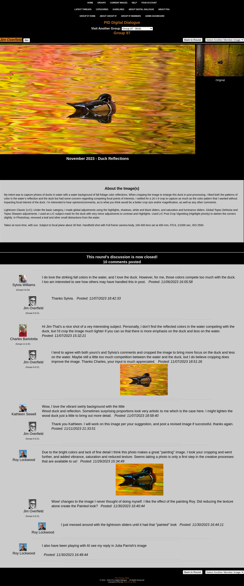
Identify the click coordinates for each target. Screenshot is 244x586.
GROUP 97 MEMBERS (131, 16)
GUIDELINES (118, 9)
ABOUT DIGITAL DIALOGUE (141, 9)
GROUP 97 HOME (87, 16)
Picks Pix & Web (129, 582)
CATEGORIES (102, 9)
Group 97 (122, 33)
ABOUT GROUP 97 (108, 16)
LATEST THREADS (83, 9)
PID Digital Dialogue (122, 22)
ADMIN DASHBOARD (155, 16)
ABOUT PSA (163, 9)
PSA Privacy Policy (122, 578)
